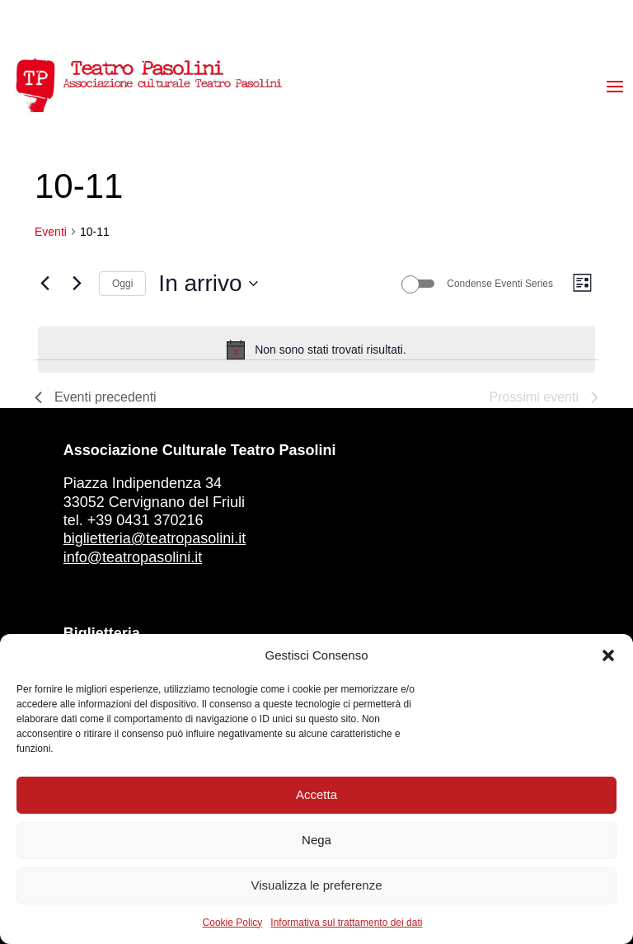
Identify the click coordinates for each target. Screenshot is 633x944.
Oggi (122, 283)
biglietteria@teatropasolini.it (154, 538)
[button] (608, 655)
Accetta (316, 794)
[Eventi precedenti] (44, 284)
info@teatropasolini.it (132, 557)
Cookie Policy (233, 922)
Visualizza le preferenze (316, 885)
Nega (316, 840)
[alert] (316, 349)
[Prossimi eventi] (77, 284)
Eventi (51, 231)
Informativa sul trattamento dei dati (346, 922)
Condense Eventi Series (500, 283)
